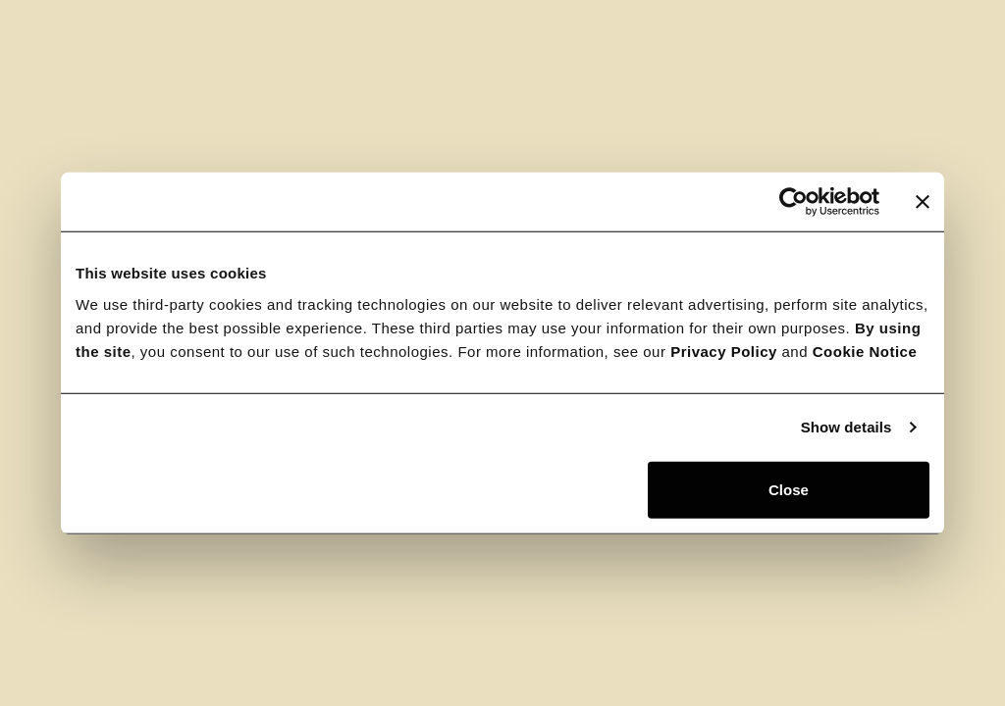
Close (788, 488)
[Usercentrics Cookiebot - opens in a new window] (793, 202)
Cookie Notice (865, 350)
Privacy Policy (723, 350)
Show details (846, 427)
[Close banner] (922, 202)
